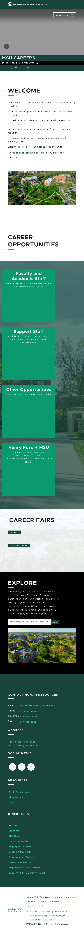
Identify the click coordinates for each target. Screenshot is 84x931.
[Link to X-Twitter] (21, 767)
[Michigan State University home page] (27, 4)
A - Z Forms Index (20, 792)
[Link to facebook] (12, 767)
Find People (16, 797)
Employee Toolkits (20, 847)
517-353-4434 (28, 711)
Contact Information (64, 897)
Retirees (14, 826)
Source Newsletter (20, 852)
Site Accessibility (37, 906)
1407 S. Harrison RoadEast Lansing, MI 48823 (23, 742)
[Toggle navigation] (64, 15)
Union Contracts (18, 841)
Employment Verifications (24, 868)
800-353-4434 (29, 717)
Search (54, 622)
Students (14, 831)
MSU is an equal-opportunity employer (46, 916)
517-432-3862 (28, 722)
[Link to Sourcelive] (31, 767)
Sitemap (32, 902)
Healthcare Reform (20, 862)
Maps (12, 803)
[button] (6, 46)
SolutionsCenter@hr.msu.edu (26, 153)
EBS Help (14, 836)
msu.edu (64, 912)
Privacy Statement (50, 902)
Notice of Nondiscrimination (41, 920)
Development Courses (22, 857)
